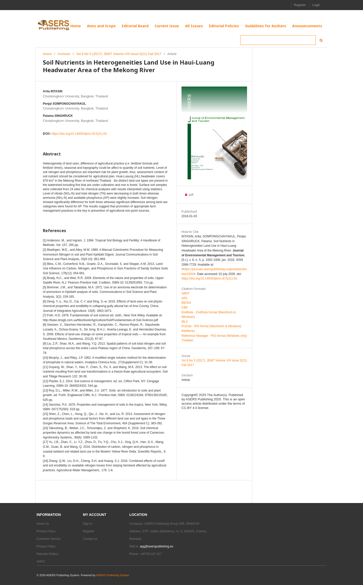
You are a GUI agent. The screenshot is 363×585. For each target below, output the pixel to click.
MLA (185, 321)
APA (184, 298)
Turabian (187, 340)
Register (300, 5)
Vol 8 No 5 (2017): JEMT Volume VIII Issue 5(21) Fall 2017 (118, 54)
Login (316, 5)
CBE (185, 307)
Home (47, 54)
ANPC (41, 561)
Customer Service (48, 539)
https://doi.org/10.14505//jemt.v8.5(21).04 (79, 133)
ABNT (186, 293)
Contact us (90, 539)
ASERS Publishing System (112, 575)
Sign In (87, 523)
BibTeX (186, 302)
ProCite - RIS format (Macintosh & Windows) (211, 326)
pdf (187, 194)
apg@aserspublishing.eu (156, 546)
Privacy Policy (46, 531)
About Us (43, 523)
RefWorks (188, 331)
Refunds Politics (47, 554)
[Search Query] (278, 40)
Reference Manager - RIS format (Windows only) (214, 336)
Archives (64, 54)
